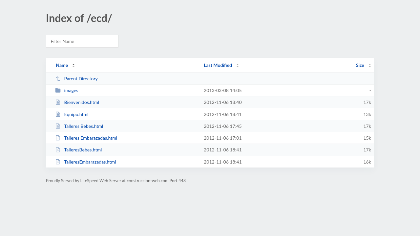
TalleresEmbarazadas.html (85, 162)
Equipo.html (71, 114)
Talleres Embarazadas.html (86, 138)
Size (360, 65)
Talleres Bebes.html (79, 126)
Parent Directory (76, 78)
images (66, 90)
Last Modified (218, 65)
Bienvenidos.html (77, 102)
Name (62, 65)
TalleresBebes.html (78, 149)
